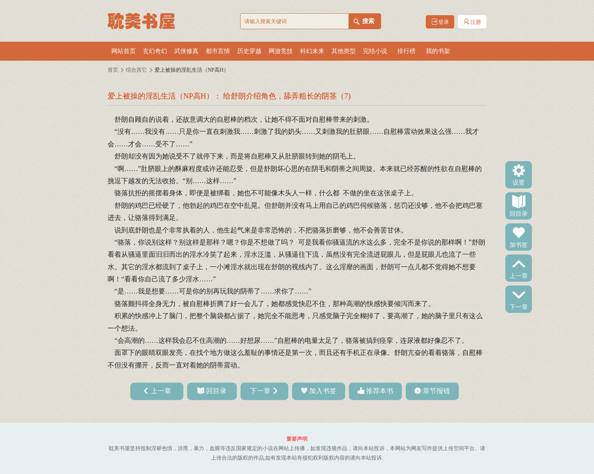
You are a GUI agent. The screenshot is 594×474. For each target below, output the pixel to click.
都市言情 (218, 51)
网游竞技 (281, 51)
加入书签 (322, 391)
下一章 (519, 306)
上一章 (519, 275)
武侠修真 (186, 51)
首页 (113, 70)
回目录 (519, 213)
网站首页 (123, 51)
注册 (472, 22)
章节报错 (436, 391)
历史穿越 (249, 51)
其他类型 (343, 51)
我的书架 (438, 51)
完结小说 (375, 51)
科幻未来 (312, 51)
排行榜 (406, 51)
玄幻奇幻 (155, 51)
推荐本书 (379, 391)
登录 (440, 22)
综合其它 (136, 70)
